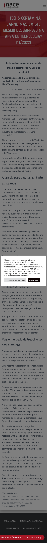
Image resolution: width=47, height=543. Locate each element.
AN (1, 541)
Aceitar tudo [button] (33, 280)
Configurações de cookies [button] (15, 280)
